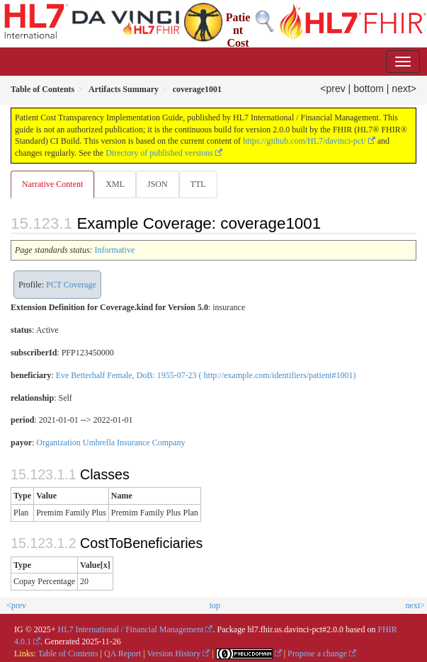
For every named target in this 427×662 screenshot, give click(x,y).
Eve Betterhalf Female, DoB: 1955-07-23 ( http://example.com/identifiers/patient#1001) (206, 375)
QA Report (122, 653)
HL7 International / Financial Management (131, 629)
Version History (174, 653)
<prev (332, 88)
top (215, 605)
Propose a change (317, 653)
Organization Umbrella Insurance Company (110, 442)
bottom (368, 88)
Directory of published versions (159, 153)
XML (115, 184)
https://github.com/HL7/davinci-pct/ (304, 141)
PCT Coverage (71, 285)
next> (404, 88)
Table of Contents (68, 653)
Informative (115, 250)
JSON (157, 184)
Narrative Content (52, 184)
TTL (198, 184)
